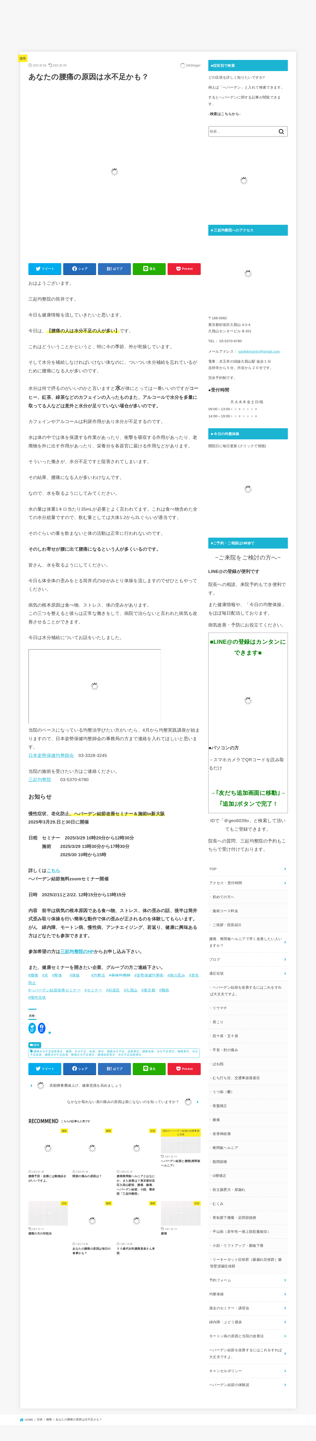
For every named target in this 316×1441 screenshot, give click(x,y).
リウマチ (219, 1006)
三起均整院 (39, 781)
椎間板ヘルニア (225, 1145)
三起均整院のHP (77, 953)
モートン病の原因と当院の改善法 (236, 1331)
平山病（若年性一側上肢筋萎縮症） (241, 1228)
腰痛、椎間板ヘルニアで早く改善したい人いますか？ (245, 941)
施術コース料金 (225, 911)
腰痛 (22, 59)
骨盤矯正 (219, 1103)
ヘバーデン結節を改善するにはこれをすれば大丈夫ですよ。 (245, 989)
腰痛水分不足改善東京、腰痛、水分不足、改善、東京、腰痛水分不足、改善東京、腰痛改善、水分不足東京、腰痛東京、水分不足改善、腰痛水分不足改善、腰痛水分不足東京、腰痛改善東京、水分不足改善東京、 (114, 1054)
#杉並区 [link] (113, 992)
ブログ (214, 958)
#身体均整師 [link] (119, 977)
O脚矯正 (219, 1173)
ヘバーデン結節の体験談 (229, 1378)
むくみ (217, 1200)
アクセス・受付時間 (225, 883)
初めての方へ (223, 897)
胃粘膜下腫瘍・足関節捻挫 (234, 1214)
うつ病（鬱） (223, 1089)
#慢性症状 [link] (37, 999)
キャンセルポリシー (225, 1364)
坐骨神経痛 (221, 1131)
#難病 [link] (164, 992)
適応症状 (216, 972)
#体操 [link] (75, 977)
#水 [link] (45, 977)
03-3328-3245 (93, 757)
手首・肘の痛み (225, 1048)
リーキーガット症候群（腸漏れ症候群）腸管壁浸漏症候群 (245, 1259)
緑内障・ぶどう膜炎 (225, 1317)
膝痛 (216, 1117)
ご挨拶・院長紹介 (226, 925)
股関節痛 (219, 1159)
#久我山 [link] (131, 992)
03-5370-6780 (74, 781)
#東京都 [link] (148, 992)
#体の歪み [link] (176, 977)
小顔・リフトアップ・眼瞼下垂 (237, 1242)
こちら (53, 872)
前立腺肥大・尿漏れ (228, 1187)
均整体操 (216, 1290)
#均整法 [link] (98, 977)
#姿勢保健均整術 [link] (149, 977)
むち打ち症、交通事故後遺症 (236, 1075)
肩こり (217, 1020)
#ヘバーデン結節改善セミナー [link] (54, 992)
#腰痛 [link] (33, 977)
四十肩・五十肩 (225, 1034)
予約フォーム (220, 1276)
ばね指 (217, 1062)
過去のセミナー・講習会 (229, 1303)
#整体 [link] (57, 977)
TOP (213, 869)
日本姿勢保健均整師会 (51, 757)
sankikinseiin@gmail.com (258, 352)
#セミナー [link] (93, 992)
